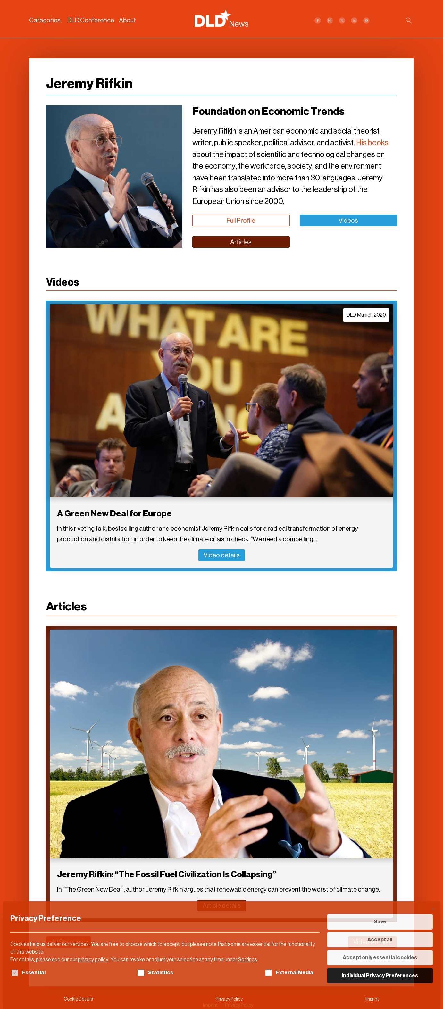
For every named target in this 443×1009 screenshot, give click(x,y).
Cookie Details (78, 999)
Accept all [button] (379, 940)
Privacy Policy (229, 999)
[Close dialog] (433, 909)
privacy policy (93, 959)
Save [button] (380, 922)
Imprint (372, 999)
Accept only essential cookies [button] (380, 958)
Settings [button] (247, 959)
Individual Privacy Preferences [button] (380, 975)
